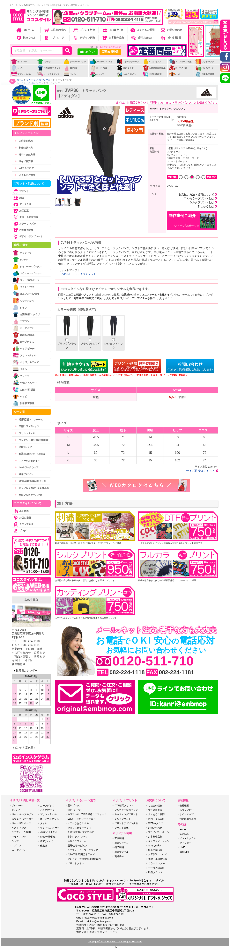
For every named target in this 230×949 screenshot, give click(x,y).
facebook (184, 834)
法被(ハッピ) (46, 841)
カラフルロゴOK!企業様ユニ (32, 488)
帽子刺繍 (119, 847)
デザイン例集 (84, 37)
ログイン (87, 52)
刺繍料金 (113, 29)
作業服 (43, 845)
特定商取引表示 (188, 818)
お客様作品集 (113, 37)
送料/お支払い (141, 37)
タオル (69, 74)
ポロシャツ (19, 61)
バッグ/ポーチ (204, 68)
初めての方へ (155, 845)
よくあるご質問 (142, 29)
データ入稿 (22, 204)
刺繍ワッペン (122, 843)
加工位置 (21, 211)
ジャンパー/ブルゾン (74, 64)
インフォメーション (158, 841)
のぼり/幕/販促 (152, 74)
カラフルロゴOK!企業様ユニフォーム (87, 814)
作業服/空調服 (204, 74)
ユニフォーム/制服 (180, 61)
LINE (182, 847)
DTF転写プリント (124, 805)
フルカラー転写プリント (127, 809)
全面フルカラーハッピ (28, 495)
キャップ (97, 74)
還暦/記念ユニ (23, 335)
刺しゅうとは (206, 206)
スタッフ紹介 (23, 524)
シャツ (17, 68)
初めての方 (26, 37)
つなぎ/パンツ (204, 61)
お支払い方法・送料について (196, 194)
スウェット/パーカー (101, 64)
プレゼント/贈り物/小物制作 (31, 440)
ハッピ (175, 74)
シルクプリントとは (201, 202)
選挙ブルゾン (24, 474)
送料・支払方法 (25, 155)
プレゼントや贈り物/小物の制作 (84, 859)
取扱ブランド (155, 872)
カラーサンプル (24, 224)
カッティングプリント (126, 814)
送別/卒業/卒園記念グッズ (30, 481)
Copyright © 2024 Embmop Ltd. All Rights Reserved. (115, 941)
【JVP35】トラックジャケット (77, 274)
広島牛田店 (31, 599)
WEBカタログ (24, 168)
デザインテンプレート (28, 236)
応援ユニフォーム (77, 841)
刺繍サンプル (122, 852)
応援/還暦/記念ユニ (154, 68)
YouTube (184, 852)
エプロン (70, 68)
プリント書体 (122, 827)
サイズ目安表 (24, 161)
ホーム (26, 29)
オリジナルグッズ (48, 74)
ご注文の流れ (55, 29)
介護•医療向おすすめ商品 (30, 454)
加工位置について (157, 854)
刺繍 (18, 198)
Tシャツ (44, 61)
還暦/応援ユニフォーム (29, 420)
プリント (21, 191)
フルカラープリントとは (199, 198)
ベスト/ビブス (152, 61)
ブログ (54, 37)
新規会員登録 (110, 51)
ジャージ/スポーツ (26, 280)
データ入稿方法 (156, 868)
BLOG (183, 829)
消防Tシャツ (125, 68)
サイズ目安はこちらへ (200, 470)
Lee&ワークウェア (27, 467)
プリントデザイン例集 (126, 823)
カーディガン (99, 68)
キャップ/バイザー (49, 827)
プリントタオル (21, 74)
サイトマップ (187, 814)
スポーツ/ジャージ (127, 61)
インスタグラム (188, 838)
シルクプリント (123, 818)
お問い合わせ (171, 29)
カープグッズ (178, 68)
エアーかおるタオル (27, 461)
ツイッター (185, 843)
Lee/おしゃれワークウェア (81, 818)
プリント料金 (84, 29)
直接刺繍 (119, 838)
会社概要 (171, 37)
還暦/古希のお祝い (77, 845)
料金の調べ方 (24, 148)
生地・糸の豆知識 (25, 217)
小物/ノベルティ (126, 74)
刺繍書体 (119, 856)
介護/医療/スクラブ (48, 68)
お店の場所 (22, 518)
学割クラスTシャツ (27, 426)
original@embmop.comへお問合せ (193, 22)
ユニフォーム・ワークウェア (83, 850)
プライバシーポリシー (160, 832)
